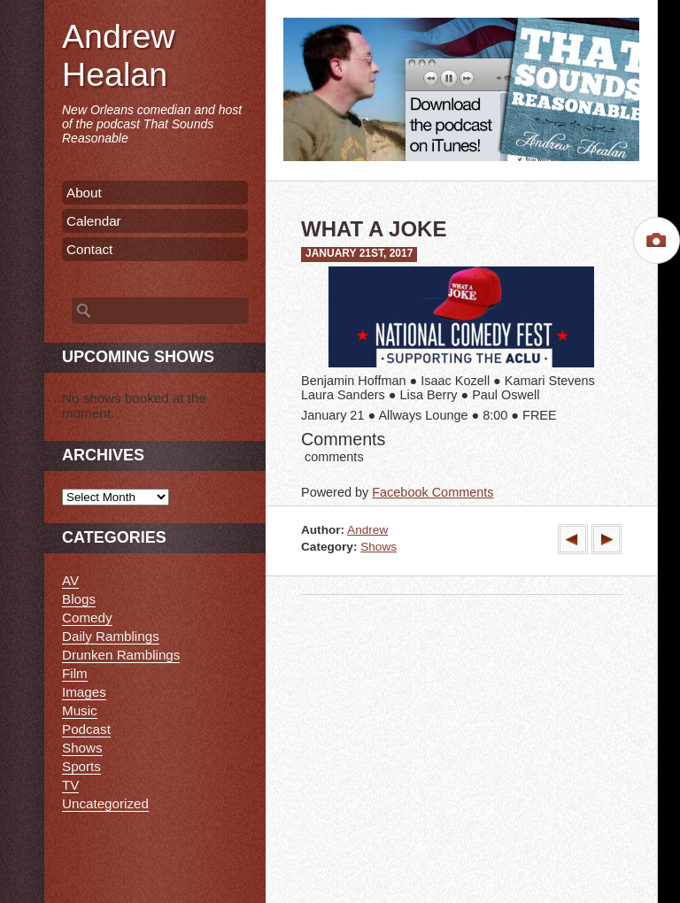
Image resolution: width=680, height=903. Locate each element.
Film (75, 673)
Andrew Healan (118, 55)
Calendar (93, 220)
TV (70, 784)
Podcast (86, 729)
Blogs (79, 598)
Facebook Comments (432, 492)
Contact (89, 249)
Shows (378, 546)
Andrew (367, 529)
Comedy (87, 617)
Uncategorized (105, 803)
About (84, 192)
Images (84, 691)
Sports (81, 766)
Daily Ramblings (110, 636)
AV (70, 580)
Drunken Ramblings (121, 654)
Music (79, 710)
